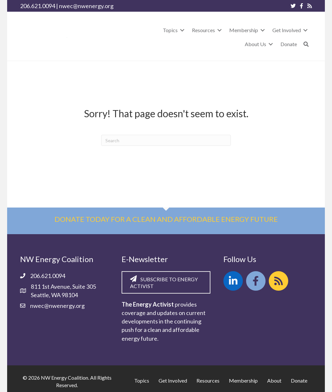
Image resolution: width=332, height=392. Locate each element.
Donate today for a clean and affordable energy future (166, 219)
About (274, 380)
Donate (299, 380)
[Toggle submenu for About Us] (271, 44)
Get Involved (173, 380)
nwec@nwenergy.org (86, 5)
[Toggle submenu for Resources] (219, 30)
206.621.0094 (37, 5)
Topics (141, 380)
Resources (207, 380)
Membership (243, 380)
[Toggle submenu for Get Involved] (305, 30)
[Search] (166, 140)
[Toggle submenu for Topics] (182, 30)
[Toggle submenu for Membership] (263, 30)
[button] (306, 44)
